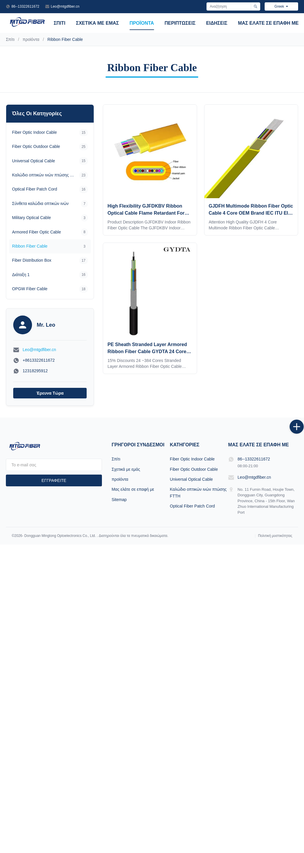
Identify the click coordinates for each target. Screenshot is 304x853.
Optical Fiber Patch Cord (192, 506)
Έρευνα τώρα (49, 393)
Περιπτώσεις (180, 23)
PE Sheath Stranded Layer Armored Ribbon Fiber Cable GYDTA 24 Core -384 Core (147, 351)
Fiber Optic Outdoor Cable (194, 469)
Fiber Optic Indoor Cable (192, 459)
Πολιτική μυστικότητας (275, 536)
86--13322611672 (25, 6)
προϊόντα (142, 23)
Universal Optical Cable (191, 479)
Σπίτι (59, 23)
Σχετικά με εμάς (97, 23)
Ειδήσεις (217, 23)
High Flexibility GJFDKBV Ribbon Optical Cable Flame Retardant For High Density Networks (146, 213)
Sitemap (119, 499)
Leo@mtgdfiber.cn (65, 6)
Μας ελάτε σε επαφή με (268, 23)
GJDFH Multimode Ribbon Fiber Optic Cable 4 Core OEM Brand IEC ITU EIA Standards (251, 213)
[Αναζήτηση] (255, 6)
